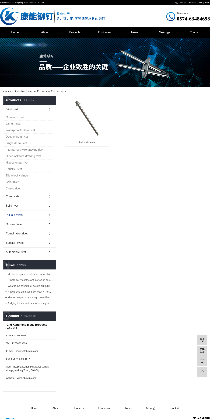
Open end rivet (15, 117)
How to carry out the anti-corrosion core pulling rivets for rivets (30, 280)
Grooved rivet (14, 224)
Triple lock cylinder (17, 175)
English (183, 2)
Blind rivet (12, 109)
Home (15, 32)
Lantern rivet (13, 123)
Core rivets (12, 196)
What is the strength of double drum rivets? (30, 286)
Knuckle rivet (14, 169)
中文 (176, 2)
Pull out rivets (58, 91)
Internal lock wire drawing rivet (24, 149)
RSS (200, 2)
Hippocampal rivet (17, 162)
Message (164, 32)
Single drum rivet (16, 143)
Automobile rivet (16, 252)
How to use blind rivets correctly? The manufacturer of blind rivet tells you (30, 291)
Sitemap (192, 2)
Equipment (104, 32)
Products (74, 32)
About (45, 32)
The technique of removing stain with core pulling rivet (30, 297)
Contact (194, 32)
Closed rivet (13, 188)
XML (207, 2)
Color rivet (12, 182)
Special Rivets (14, 242)
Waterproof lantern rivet (20, 130)
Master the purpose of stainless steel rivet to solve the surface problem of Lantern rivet (30, 274)
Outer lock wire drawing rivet (23, 156)
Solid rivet (12, 205)
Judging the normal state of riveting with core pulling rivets (30, 303)
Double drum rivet (17, 136)
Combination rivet (17, 233)
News (134, 32)
